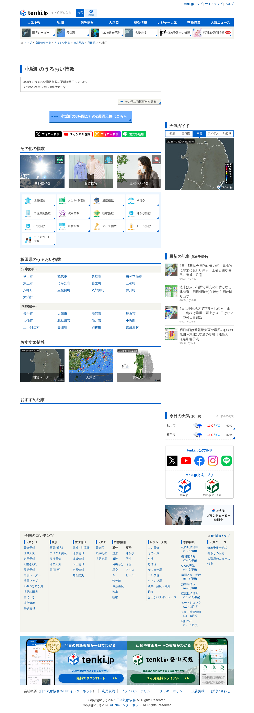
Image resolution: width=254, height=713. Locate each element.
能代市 (62, 276)
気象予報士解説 (217, 547)
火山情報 (78, 564)
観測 (60, 22)
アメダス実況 (58, 553)
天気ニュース (220, 22)
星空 (115, 569)
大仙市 (28, 320)
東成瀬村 (132, 327)
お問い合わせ (220, 691)
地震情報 (78, 553)
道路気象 (29, 602)
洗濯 (115, 553)
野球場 (152, 564)
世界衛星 (101, 558)
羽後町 (96, 327)
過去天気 (55, 564)
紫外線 (116, 580)
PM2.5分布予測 (33, 586)
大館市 (62, 313)
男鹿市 (96, 276)
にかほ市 (63, 283)
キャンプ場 (155, 580)
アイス (130, 569)
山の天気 (153, 547)
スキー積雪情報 (193, 614)
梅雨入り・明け (193, 577)
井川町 (131, 290)
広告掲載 (198, 691)
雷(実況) (55, 569)
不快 (128, 558)
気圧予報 (29, 558)
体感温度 (118, 586)
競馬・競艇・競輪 (159, 586)
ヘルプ (229, 4)
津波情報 (78, 558)
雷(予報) (29, 597)
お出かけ (118, 564)
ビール (130, 575)
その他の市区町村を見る (140, 101)
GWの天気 (193, 568)
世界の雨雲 (31, 591)
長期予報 (29, 569)
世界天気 (29, 553)
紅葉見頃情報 (193, 595)
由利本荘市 (134, 276)
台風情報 (78, 569)
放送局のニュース (218, 558)
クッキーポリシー (173, 691)
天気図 (114, 22)
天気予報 (33, 22)
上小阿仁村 (31, 327)
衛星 (172, 133)
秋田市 (28, 276)
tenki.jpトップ (193, 4)
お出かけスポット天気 (162, 597)
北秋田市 (63, 320)
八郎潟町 (98, 290)
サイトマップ (213, 4)
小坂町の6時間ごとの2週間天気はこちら (94, 116)
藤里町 (96, 283)
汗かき (130, 553)
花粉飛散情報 (193, 549)
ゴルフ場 (153, 575)
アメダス (213, 133)
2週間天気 (30, 564)
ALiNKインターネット (77, 691)
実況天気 (55, 558)
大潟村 (28, 297)
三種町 (131, 283)
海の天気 (153, 553)
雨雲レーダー (32, 575)
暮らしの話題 (215, 553)
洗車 (115, 591)
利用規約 (108, 691)
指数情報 (140, 22)
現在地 (91, 15)
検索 (80, 12)
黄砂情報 (29, 608)
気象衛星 (101, 553)
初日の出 (193, 623)
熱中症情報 (193, 586)
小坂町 (131, 320)
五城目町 (63, 290)
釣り (150, 591)
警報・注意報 (81, 547)
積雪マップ (31, 580)
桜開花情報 (193, 558)
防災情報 (87, 22)
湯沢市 (96, 313)
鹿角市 (131, 313)
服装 (115, 558)
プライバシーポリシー (137, 691)
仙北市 (96, 320)
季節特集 (193, 22)
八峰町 (28, 290)
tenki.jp (34, 14)
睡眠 (115, 597)
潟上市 (28, 283)
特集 (210, 563)
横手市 (28, 313)
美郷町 (62, 327)
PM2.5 (227, 133)
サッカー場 (155, 569)
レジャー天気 (167, 22)
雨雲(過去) (56, 547)
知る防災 (78, 575)
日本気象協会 (50, 691)
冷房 (128, 564)
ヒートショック (193, 604)
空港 (150, 558)
